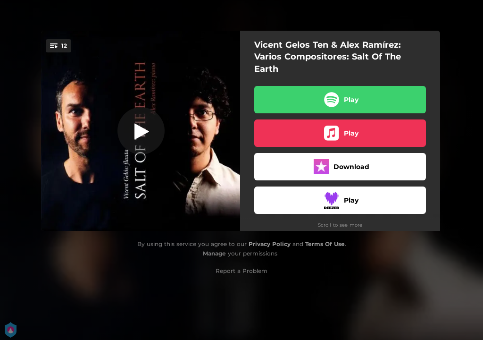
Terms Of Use (325, 243)
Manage (214, 253)
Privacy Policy (270, 243)
